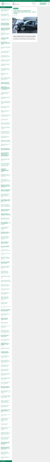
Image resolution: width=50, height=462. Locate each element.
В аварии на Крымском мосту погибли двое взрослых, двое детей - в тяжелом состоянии (6, 281)
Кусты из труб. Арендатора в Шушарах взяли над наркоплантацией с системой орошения (6, 392)
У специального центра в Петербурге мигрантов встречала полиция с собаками (6, 229)
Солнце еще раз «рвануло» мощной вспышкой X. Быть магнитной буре (6, 107)
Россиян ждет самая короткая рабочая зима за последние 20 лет (6, 48)
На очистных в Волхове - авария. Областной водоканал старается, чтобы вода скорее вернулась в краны (6, 434)
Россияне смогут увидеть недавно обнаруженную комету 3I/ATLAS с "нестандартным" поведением (6, 15)
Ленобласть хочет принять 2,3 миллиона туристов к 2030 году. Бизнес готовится (6, 61)
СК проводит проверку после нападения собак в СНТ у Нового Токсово (6, 315)
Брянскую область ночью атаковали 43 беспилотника (6, 349)
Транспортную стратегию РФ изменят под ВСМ (6, 415)
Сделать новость (16, 4)
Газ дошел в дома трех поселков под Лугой (6, 120)
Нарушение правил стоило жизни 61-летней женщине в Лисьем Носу (6, 160)
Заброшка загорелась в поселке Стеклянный (6, 323)
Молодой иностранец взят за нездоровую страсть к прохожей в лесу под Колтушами (6, 429)
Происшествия (16, 8)
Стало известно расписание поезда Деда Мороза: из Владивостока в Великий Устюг (6, 268)
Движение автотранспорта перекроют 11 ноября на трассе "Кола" (6, 111)
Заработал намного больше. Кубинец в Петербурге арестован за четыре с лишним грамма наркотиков (6, 402)
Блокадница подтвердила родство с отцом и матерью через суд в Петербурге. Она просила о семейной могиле (6, 206)
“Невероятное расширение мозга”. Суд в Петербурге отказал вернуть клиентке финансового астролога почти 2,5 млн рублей (6, 165)
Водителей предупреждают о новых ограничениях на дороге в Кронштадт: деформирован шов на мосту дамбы (6, 196)
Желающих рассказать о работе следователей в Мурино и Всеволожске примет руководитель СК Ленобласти (6, 298)
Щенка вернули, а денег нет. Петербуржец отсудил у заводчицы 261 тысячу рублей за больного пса (6, 176)
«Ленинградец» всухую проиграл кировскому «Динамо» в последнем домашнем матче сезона (6, 273)
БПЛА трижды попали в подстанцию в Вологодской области (6, 458)
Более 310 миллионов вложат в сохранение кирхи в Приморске (6, 145)
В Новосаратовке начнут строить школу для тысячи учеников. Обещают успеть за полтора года (6, 70)
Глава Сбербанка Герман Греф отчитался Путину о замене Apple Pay (6, 137)
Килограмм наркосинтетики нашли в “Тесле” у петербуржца (6, 327)
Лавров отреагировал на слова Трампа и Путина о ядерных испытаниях (6, 370)
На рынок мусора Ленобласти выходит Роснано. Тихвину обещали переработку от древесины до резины (6, 10)
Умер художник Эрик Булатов (6, 307)
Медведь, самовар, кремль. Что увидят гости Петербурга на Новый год (6, 128)
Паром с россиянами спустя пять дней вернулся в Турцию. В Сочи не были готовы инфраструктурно (6, 79)
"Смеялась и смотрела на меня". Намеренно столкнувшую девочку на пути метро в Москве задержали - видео (6, 181)
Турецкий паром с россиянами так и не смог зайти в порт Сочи (6, 277)
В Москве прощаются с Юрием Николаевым (6, 425)
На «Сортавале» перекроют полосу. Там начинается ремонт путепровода (6, 383)
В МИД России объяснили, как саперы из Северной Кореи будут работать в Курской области (6, 103)
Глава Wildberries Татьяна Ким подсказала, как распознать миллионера (6, 366)
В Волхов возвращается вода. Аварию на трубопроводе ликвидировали (6, 374)
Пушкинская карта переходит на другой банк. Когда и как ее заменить (6, 98)
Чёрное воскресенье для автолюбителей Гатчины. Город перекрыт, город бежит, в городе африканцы (6, 332)
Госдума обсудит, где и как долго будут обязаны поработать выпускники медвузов (6, 94)
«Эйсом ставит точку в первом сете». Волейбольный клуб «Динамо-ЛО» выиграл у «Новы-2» (6, 258)
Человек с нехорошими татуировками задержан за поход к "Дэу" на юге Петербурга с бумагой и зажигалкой (6, 238)
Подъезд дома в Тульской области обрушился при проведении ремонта (6, 406)
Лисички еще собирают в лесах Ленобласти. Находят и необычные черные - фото (6, 56)
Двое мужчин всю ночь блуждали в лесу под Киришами (6, 74)
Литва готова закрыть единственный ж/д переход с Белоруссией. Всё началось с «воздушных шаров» (6, 361)
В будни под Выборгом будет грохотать (6, 254)
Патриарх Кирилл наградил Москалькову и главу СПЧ (6, 290)
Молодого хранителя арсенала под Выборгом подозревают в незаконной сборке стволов (6, 453)
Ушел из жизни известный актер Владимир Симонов (6, 340)
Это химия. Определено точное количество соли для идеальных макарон (6, 357)
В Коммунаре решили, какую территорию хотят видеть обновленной (6, 65)
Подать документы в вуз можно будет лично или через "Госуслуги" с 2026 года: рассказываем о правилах (6, 133)
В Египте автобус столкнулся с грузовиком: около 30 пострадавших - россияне (6, 20)
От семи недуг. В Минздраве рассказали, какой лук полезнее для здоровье (6, 52)
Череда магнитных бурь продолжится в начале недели (6, 251)
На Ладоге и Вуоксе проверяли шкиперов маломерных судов (6, 303)
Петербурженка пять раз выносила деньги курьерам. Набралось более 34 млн (6, 219)
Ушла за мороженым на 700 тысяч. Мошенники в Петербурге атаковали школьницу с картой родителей (6, 420)
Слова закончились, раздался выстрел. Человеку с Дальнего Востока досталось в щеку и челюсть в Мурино (6, 397)
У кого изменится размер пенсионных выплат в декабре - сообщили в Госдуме (6, 116)
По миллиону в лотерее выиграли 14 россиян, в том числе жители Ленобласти (6, 285)
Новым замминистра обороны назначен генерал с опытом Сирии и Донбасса (6, 379)
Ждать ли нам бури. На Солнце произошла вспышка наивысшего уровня (6, 293)
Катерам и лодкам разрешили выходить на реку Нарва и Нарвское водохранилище (6, 124)
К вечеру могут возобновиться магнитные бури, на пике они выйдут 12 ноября (6, 34)
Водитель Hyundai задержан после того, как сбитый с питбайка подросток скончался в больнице (6, 439)
